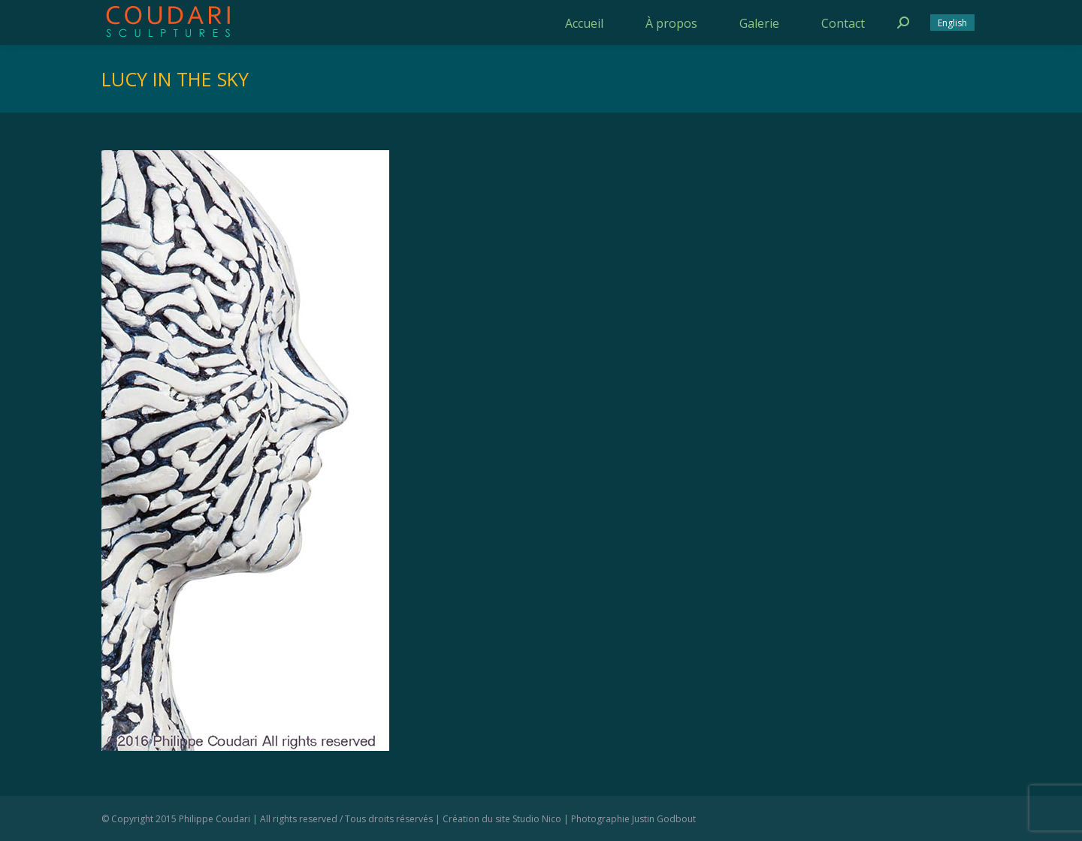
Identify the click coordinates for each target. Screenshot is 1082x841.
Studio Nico (536, 818)
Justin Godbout (664, 818)
